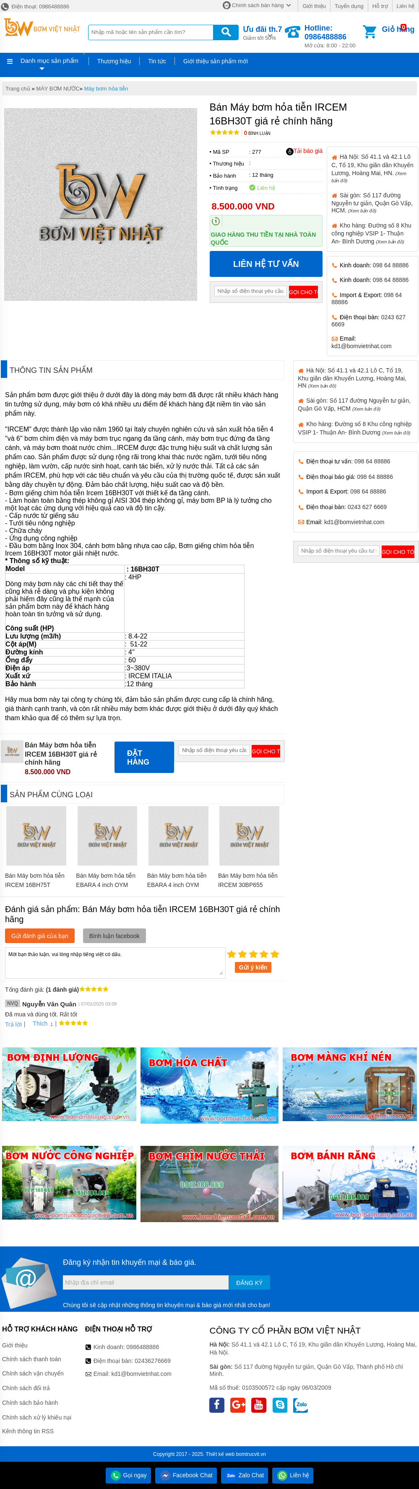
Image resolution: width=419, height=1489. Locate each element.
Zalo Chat (244, 1475)
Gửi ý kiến (253, 967)
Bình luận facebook (114, 936)
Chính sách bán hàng (258, 5)
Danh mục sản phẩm (49, 60)
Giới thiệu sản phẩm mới (215, 61)
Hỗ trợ (380, 6)
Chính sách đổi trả (26, 1388)
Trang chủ (17, 88)
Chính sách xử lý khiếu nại (36, 1417)
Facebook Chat (186, 1475)
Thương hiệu (114, 61)
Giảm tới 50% (262, 32)
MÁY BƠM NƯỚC (57, 88)
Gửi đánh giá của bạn (39, 936)
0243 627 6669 (367, 507)
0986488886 (142, 1347)
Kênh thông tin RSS (28, 1431)
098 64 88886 (391, 265)
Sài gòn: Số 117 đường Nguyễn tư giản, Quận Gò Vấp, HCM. (372, 203)
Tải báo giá (304, 151)
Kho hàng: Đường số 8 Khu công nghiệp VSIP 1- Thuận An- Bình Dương (371, 233)
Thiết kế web (220, 1454)
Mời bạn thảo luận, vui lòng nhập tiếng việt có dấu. (115, 962)
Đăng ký (249, 1283)
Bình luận (257, 133)
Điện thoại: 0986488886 (34, 6)
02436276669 (153, 1360)
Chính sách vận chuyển (33, 1373)
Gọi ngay (128, 1475)
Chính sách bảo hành (30, 1402)
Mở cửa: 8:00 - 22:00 (332, 36)
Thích (37, 1023)
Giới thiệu (313, 6)
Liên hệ (405, 6)
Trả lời (13, 1024)
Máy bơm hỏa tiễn (106, 88)
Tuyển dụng (349, 6)
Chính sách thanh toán (31, 1359)
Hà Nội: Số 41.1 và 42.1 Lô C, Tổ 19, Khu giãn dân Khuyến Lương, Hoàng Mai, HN (352, 378)
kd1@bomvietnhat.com (361, 346)
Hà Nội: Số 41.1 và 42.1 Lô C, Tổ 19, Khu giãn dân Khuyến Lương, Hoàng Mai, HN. (372, 168)
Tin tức (157, 61)
